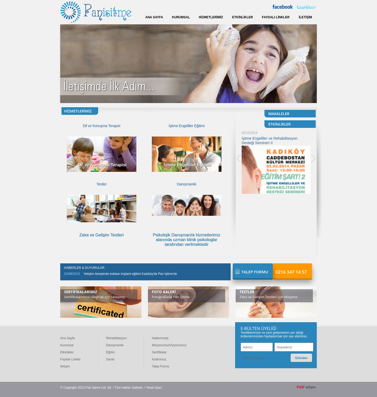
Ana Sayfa (67, 338)
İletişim (65, 366)
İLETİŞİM (305, 17)
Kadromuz (159, 359)
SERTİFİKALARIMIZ (80, 291)
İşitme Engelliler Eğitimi (186, 126)
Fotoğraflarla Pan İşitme (171, 296)
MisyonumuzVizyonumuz (169, 345)
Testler (101, 184)
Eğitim (110, 352)
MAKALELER (278, 113)
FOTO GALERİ (164, 291)
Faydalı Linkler (70, 359)
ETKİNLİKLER (242, 17)
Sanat (110, 359)
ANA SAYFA (154, 17)
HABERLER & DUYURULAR (84, 268)
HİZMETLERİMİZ (211, 17)
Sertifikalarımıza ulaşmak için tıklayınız (94, 296)
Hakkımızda (160, 338)
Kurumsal (67, 345)
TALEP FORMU (254, 271)
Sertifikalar (159, 352)
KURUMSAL (181, 17)
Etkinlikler (67, 352)
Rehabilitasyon (116, 338)
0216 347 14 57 (291, 272)
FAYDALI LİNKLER (276, 17)
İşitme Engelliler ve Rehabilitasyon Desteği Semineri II (269, 140)
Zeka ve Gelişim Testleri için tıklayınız (269, 296)
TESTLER (247, 291)
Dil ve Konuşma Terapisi (101, 126)
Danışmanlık (186, 184)
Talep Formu (160, 366)
